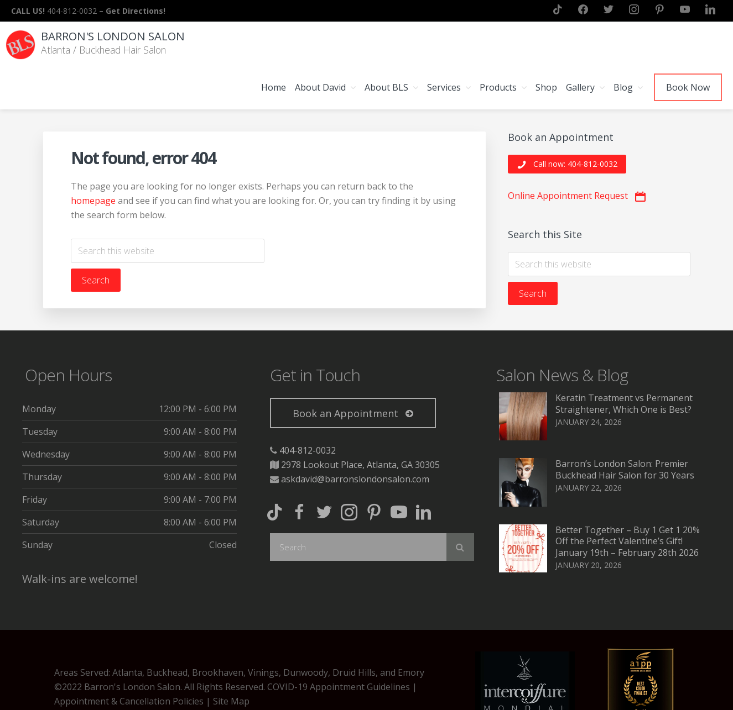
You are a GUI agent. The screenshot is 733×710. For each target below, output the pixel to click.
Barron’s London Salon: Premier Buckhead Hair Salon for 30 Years (624, 426)
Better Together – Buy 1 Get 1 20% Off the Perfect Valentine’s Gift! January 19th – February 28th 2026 (627, 498)
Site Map (231, 658)
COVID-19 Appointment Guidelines (338, 644)
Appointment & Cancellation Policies (129, 658)
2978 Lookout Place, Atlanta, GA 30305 (360, 422)
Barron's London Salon (116, 36)
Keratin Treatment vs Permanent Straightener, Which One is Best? (624, 360)
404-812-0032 (307, 407)
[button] (567, 121)
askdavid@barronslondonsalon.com (355, 436)
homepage (93, 157)
